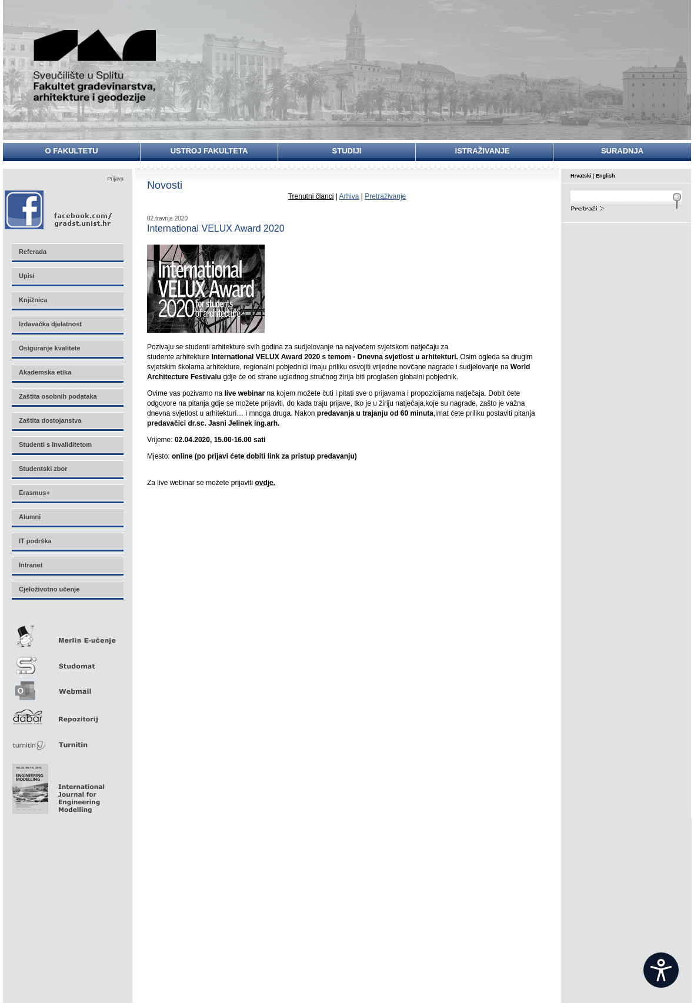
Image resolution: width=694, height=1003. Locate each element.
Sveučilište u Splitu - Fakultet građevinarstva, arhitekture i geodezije (95, 66)
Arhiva (349, 196)
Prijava (115, 179)
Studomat (67, 660)
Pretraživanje (385, 196)
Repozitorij (67, 713)
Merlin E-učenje (67, 634)
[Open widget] (661, 970)
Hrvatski (581, 176)
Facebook (59, 210)
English (605, 176)
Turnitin (67, 740)
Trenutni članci (311, 196)
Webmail (67, 687)
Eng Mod (57, 785)
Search (626, 206)
